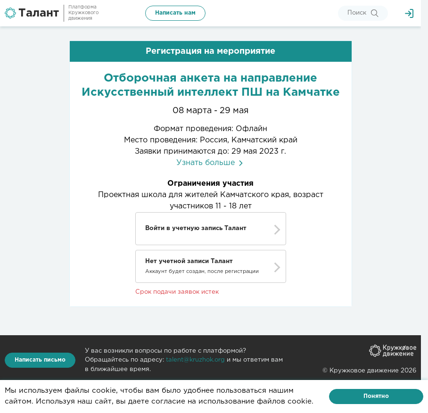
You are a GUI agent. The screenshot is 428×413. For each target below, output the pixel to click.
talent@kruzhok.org (195, 360)
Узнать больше (210, 162)
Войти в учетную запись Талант (196, 228)
